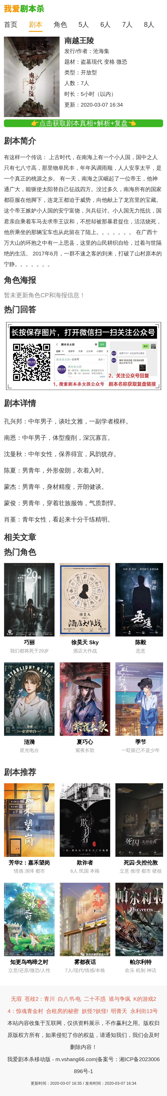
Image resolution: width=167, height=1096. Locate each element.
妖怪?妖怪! (95, 1011)
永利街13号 (144, 1011)
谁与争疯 (119, 999)
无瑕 (16, 999)
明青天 (119, 1011)
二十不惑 (95, 999)
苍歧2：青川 (40, 999)
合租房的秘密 (62, 1011)
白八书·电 (69, 999)
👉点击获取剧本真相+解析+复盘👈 (83, 123)
